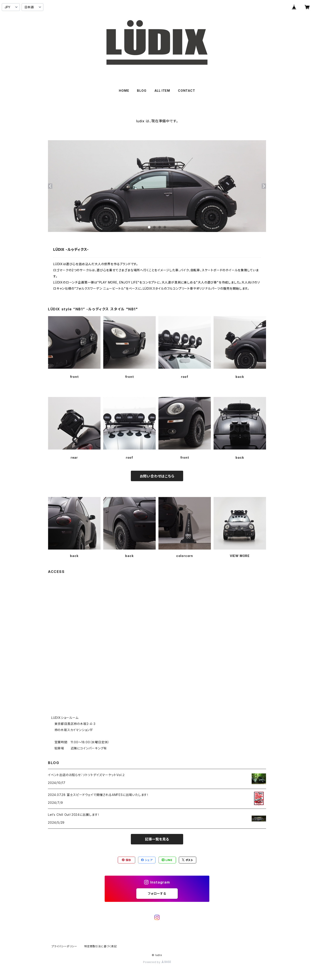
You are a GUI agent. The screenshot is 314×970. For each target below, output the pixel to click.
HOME (124, 90)
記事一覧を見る (157, 839)
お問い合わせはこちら (157, 476)
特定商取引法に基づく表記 (100, 946)
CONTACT (186, 90)
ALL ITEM (162, 90)
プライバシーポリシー (64, 946)
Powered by (157, 962)
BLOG (141, 90)
